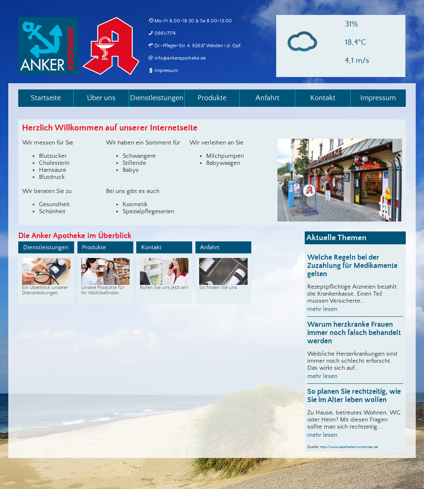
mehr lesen (322, 309)
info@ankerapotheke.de (180, 58)
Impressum (166, 70)
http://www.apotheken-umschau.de (349, 447)
